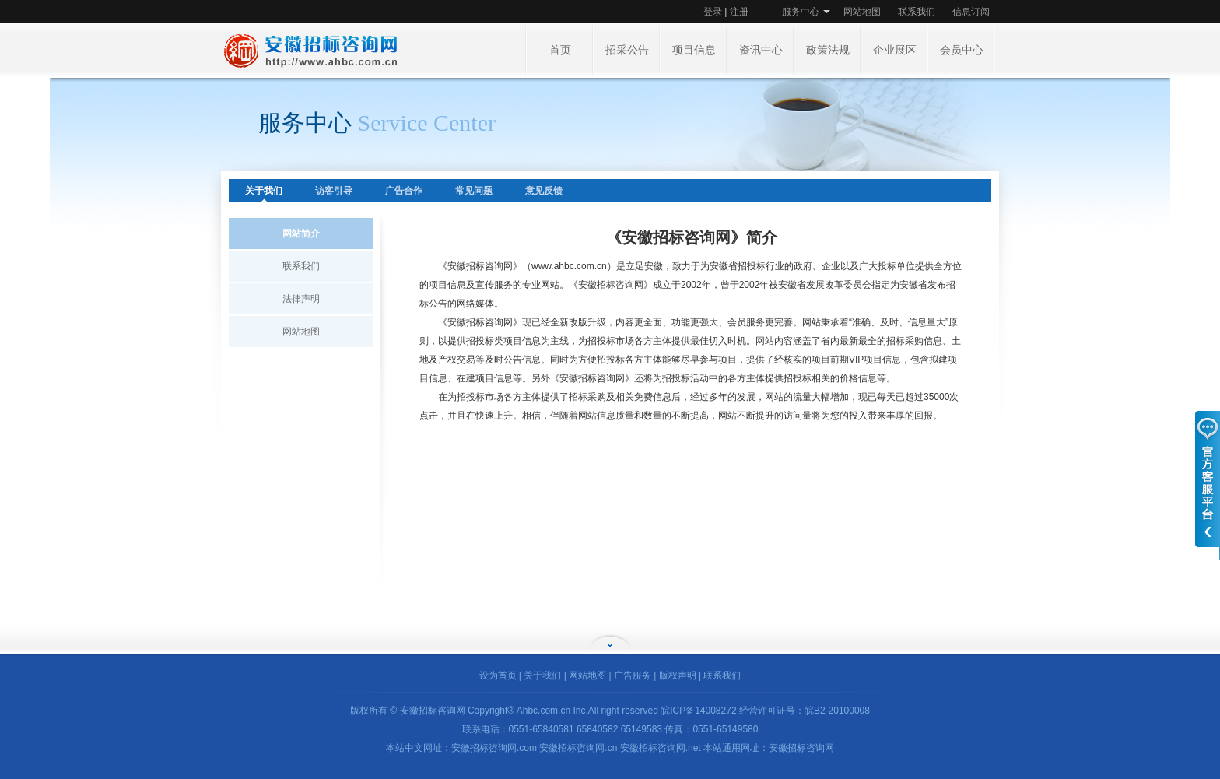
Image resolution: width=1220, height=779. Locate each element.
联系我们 (916, 11)
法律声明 (301, 298)
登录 (712, 11)
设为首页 (498, 675)
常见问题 (474, 190)
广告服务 (632, 675)
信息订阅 (971, 11)
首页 (560, 50)
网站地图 (862, 11)
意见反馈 (544, 190)
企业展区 (895, 50)
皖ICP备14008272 (698, 710)
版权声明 (677, 675)
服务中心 (800, 11)
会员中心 (961, 50)
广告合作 (403, 190)
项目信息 (694, 50)
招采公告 (627, 50)
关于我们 (263, 190)
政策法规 (828, 50)
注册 (739, 11)
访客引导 (333, 190)
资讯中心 (761, 50)
